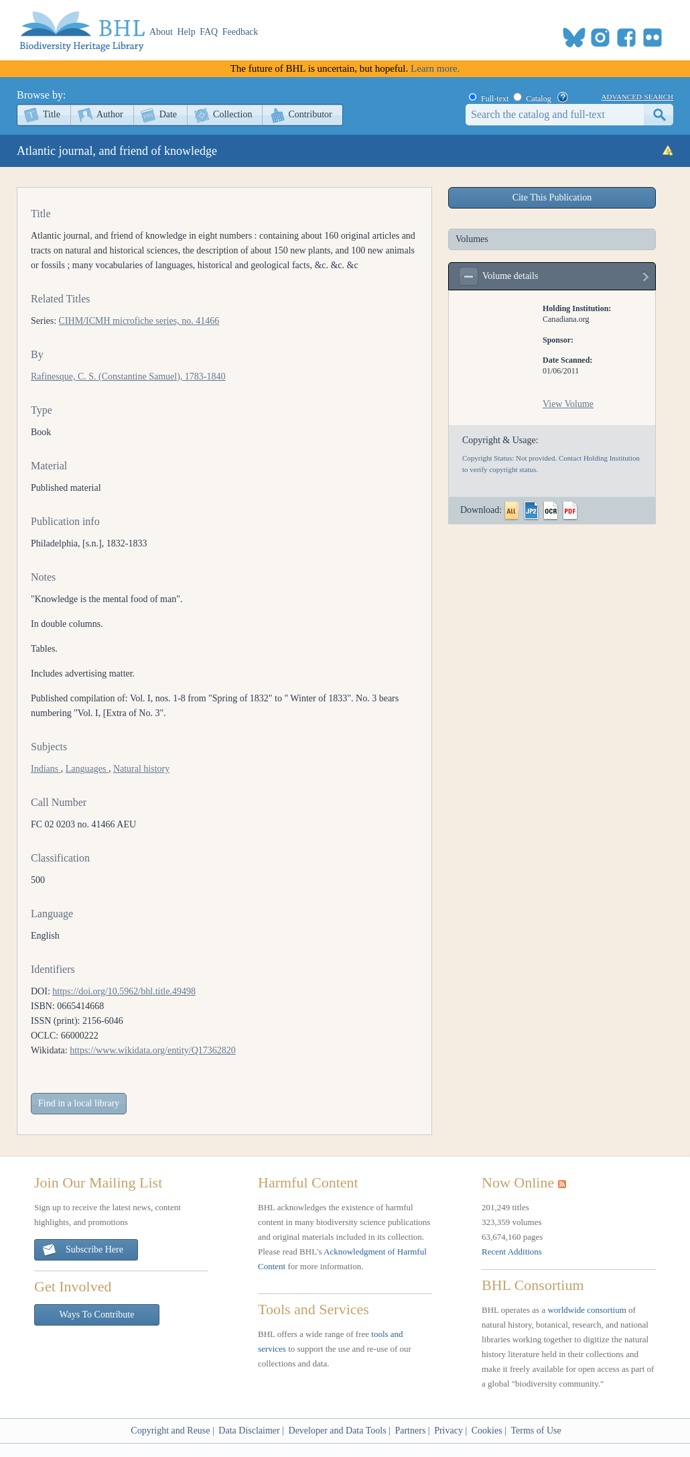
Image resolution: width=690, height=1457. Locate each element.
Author (109, 114)
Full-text (494, 98)
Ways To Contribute (97, 1314)
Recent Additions (512, 1251)
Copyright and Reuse (170, 1430)
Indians (46, 769)
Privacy (448, 1430)
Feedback (240, 32)
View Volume (568, 404)
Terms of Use (535, 1430)
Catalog (538, 98)
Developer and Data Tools (338, 1430)
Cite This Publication (552, 197)
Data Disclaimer (248, 1430)
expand (468, 276)
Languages (87, 769)
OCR (551, 511)
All (512, 511)
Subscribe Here (82, 1250)
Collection (232, 114)
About (161, 32)
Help (187, 32)
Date (168, 114)
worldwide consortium (586, 1310)
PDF (570, 511)
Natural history (141, 769)
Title (51, 114)
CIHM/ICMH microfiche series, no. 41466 (139, 321)
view (646, 279)
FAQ (209, 32)
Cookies (487, 1430)
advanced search (637, 96)
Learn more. (435, 68)
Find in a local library (78, 1103)
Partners (410, 1430)
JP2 (531, 511)
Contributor (310, 114)
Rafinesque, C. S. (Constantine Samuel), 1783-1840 (128, 376)
